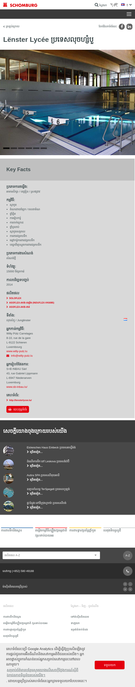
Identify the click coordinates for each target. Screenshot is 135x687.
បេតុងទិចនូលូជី (10, 635)
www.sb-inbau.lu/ (16, 386)
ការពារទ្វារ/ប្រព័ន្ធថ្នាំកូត (14, 629)
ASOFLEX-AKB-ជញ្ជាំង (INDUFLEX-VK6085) (31, 302)
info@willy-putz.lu (22, 355)
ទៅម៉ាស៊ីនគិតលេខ (80, 616)
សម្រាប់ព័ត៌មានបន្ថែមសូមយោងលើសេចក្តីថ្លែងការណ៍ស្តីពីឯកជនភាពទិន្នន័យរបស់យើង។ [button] (42, 672)
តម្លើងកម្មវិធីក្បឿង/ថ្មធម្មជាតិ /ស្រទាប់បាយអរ (25, 623)
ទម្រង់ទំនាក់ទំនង (79, 629)
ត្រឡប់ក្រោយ (12, 26)
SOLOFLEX (15, 298)
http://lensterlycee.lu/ (20, 400)
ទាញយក (75, 623)
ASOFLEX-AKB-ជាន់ (19, 307)
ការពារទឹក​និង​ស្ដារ (12, 616)
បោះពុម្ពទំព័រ (20, 409)
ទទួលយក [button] (110, 665)
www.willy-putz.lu (16, 351)
